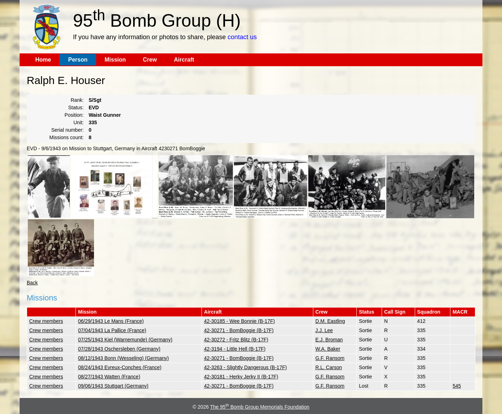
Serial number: (67, 130)
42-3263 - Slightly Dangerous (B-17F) (245, 367)
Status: (76, 107)
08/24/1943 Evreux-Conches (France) (119, 367)
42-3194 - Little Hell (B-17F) (235, 349)
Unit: (78, 122)
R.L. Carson (328, 367)
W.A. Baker (327, 349)
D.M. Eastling (330, 321)
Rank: (77, 100)
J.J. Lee (324, 330)
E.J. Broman (329, 339)
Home (43, 60)
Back (32, 282)
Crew (150, 60)
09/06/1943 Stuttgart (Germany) (113, 386)
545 (457, 386)
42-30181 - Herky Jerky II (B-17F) (241, 376)
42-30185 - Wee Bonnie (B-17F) (239, 321)
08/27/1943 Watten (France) (109, 376)
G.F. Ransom (330, 358)
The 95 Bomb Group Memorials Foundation (259, 407)
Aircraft (184, 60)
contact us (242, 37)
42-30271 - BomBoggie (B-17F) (238, 330)
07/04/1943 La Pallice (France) (112, 330)
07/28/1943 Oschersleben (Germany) (119, 349)
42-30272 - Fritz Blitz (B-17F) (236, 339)
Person (77, 60)
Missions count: (66, 137)
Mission (115, 60)
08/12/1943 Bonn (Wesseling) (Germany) (123, 358)
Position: (74, 115)
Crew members (46, 321)
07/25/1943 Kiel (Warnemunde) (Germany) (125, 339)
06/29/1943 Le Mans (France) (110, 321)
